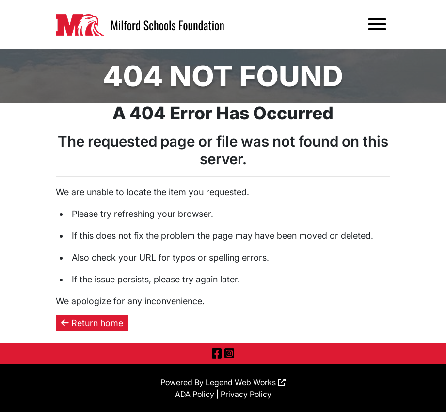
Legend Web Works (246, 382)
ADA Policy (194, 394)
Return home (92, 323)
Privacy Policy (246, 394)
